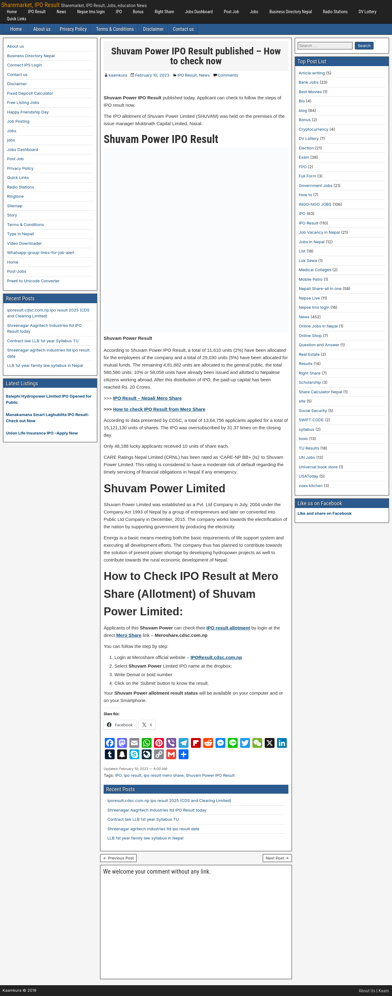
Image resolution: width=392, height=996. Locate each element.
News (61, 11)
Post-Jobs (16, 271)
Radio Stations (335, 11)
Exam (304, 157)
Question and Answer (319, 344)
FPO (303, 166)
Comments (228, 75)
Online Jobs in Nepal (318, 325)
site (302, 401)
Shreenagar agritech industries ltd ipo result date (153, 828)
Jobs (254, 11)
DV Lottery (368, 11)
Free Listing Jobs (23, 102)
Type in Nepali (20, 233)
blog (303, 110)
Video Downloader (24, 243)
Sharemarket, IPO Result (30, 5)
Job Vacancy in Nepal (319, 232)
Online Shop (310, 335)
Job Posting (18, 121)
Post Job (231, 11)
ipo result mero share (164, 775)
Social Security (313, 410)
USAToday (308, 476)
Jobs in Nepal (312, 241)
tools (303, 438)
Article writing (312, 72)
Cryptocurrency (313, 129)
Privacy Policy (73, 29)
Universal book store (318, 466)
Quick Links (16, 18)
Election (306, 147)
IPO (119, 11)
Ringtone (15, 196)
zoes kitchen (311, 485)
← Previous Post (118, 857)
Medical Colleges (315, 269)
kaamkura (118, 75)
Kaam (383, 991)
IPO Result (37, 11)
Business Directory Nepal (290, 11)
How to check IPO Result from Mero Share (159, 409)
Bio (302, 100)
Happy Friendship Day (28, 111)
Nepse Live (309, 298)
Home (12, 11)
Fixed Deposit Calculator (30, 93)
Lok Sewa (308, 260)
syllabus (306, 429)
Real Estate (309, 354)
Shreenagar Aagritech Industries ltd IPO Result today (156, 810)
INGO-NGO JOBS (315, 204)
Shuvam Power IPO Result (210, 775)
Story (12, 214)
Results (306, 363)
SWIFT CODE (311, 419)
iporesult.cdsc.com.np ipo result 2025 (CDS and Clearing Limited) (169, 800)
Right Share (164, 11)
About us (41, 29)
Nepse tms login (91, 11)
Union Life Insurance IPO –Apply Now (42, 433)
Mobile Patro (311, 279)
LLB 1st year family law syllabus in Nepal (145, 837)
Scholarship (310, 382)
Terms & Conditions (115, 29)
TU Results (309, 448)
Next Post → (277, 857)
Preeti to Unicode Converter (33, 280)
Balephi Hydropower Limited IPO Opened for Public (48, 399)
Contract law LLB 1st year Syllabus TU (143, 819)
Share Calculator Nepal (320, 391)
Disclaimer (153, 29)
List (302, 250)
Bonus (138, 11)
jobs (11, 139)
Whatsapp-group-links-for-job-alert (40, 252)
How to (305, 194)
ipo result (132, 775)
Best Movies (310, 91)
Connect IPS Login (24, 64)
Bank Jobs (309, 82)
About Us (367, 991)
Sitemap (14, 205)
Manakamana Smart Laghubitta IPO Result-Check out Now (47, 417)
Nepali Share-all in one (320, 288)
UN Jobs (307, 457)
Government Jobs (315, 185)
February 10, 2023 (152, 75)
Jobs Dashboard (199, 11)
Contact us (183, 29)
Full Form (307, 175)
